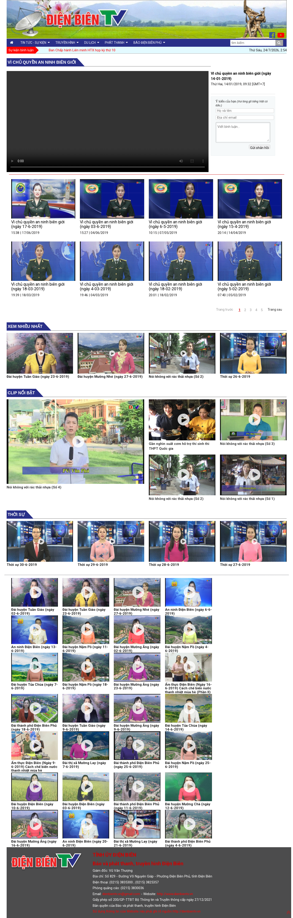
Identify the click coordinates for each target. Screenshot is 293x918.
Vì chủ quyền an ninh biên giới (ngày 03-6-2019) (106, 224)
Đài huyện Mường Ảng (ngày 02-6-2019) (136, 649)
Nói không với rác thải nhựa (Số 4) (34, 487)
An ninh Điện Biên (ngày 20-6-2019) (85, 843)
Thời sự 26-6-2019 (235, 377)
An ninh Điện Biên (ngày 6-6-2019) (188, 612)
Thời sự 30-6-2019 (22, 565)
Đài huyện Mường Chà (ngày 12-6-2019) (187, 806)
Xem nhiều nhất (25, 326)
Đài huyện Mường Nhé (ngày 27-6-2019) (110, 377)
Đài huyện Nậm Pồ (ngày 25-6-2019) (188, 765)
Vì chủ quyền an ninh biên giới (42, 62)
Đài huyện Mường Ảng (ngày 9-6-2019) (136, 727)
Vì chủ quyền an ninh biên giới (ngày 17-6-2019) (38, 224)
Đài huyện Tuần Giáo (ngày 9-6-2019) (84, 727)
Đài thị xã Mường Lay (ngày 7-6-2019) (84, 765)
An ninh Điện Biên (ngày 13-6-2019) (34, 649)
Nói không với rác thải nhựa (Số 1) (247, 499)
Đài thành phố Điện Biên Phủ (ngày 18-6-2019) (34, 727)
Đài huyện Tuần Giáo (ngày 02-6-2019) (32, 612)
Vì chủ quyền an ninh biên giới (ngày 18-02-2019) (175, 286)
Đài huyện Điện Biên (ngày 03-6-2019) (83, 806)
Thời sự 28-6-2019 (164, 565)
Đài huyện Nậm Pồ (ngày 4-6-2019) (187, 649)
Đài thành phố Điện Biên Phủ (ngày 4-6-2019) (187, 843)
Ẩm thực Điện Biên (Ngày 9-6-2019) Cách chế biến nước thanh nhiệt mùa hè (34, 767)
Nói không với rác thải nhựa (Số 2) (176, 377)
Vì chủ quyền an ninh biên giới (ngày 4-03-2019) (106, 286)
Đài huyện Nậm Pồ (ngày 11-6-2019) (85, 649)
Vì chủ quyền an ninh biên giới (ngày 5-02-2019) (244, 286)
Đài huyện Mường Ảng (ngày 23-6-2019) (136, 686)
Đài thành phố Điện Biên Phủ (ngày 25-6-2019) (136, 765)
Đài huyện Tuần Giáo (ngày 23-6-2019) (38, 377)
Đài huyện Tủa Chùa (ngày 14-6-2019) (186, 727)
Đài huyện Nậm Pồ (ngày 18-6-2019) (85, 686)
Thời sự (16, 514)
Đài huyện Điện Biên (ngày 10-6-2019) (32, 806)
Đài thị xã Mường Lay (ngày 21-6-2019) (135, 843)
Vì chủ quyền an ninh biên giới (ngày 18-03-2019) (38, 286)
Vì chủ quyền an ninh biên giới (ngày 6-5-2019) (175, 224)
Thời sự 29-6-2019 (93, 565)
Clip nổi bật (21, 393)
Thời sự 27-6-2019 (235, 565)
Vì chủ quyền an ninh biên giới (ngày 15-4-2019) (244, 224)
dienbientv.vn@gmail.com (121, 894)
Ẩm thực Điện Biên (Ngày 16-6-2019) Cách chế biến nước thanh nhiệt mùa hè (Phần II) (188, 688)
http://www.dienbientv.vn (175, 894)
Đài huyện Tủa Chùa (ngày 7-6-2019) (34, 686)
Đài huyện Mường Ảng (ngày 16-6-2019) (34, 843)
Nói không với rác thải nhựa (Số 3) (247, 444)
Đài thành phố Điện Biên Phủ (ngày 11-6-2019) (136, 806)
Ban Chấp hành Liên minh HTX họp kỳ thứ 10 (82, 50)
